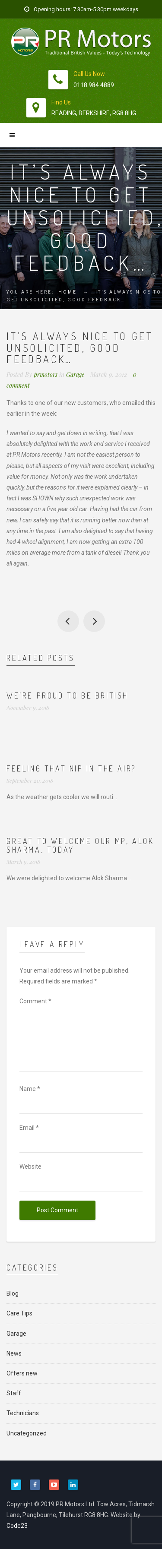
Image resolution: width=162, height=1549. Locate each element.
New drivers (68, 621)
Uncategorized (26, 1433)
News (14, 1353)
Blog (12, 1293)
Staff (13, 1393)
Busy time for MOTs (94, 621)
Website (30, 1166)
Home (67, 292)
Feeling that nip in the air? (71, 768)
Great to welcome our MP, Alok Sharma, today (80, 845)
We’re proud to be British (67, 695)
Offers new (22, 1373)
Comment (35, 1001)
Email (29, 1127)
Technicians (22, 1413)
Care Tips (19, 1313)
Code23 (17, 1525)
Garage (75, 374)
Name (29, 1088)
